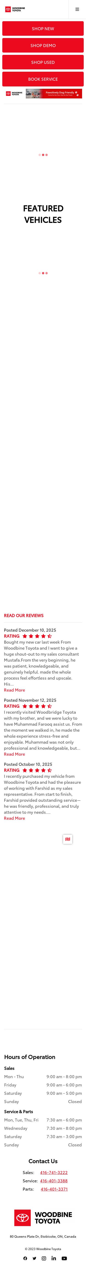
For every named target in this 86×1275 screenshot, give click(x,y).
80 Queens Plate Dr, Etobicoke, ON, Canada (43, 1236)
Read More (14, 690)
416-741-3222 (54, 1172)
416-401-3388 (54, 1180)
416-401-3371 (54, 1189)
